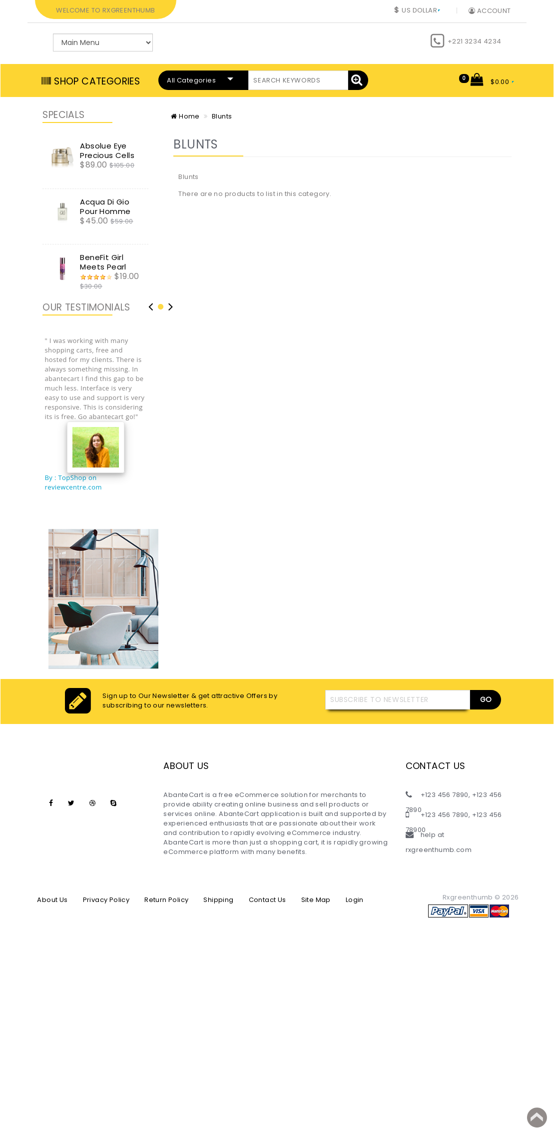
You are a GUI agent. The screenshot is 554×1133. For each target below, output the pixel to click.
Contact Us (267, 899)
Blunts (222, 116)
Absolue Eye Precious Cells (107, 150)
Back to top (537, 1117)
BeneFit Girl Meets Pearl (103, 262)
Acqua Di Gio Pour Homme (105, 206)
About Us (52, 899)
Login (355, 899)
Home (185, 116)
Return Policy (166, 899)
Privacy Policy (106, 899)
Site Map (316, 899)
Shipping (218, 899)
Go (486, 699)
